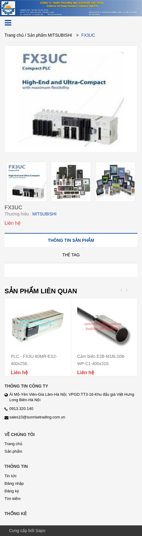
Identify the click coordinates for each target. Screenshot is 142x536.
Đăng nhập (14, 483)
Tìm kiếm (13, 498)
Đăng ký (12, 491)
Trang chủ (14, 35)
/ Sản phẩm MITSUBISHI (48, 35)
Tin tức (11, 476)
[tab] (71, 240)
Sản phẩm (13, 451)
